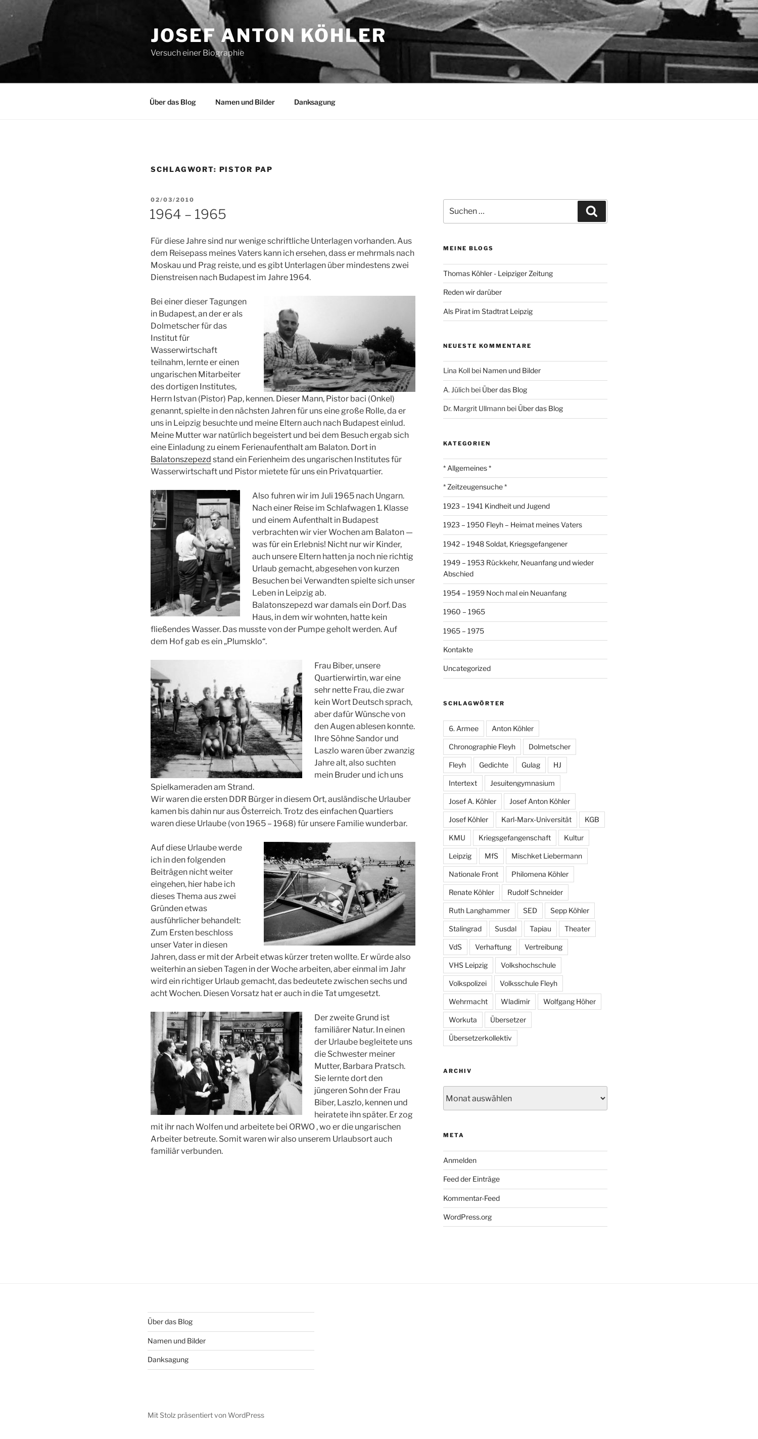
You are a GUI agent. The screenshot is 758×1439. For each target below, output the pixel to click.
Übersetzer (508, 1019)
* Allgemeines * (467, 468)
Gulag (531, 764)
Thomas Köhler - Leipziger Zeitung (498, 273)
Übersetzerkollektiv (480, 1037)
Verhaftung (493, 946)
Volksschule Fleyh (528, 983)
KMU (457, 837)
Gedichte (493, 764)
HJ (557, 764)
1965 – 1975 (463, 630)
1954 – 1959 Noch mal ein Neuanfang (504, 593)
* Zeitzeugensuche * (475, 486)
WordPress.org (467, 1216)
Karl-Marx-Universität (536, 819)
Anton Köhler (513, 728)
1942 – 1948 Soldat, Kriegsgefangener (505, 543)
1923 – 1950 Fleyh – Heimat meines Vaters (512, 524)
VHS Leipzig (468, 965)
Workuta (463, 1019)
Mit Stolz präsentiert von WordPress (206, 1415)
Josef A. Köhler (472, 801)
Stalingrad (465, 928)
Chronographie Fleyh (482, 746)
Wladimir (515, 1001)
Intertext (463, 783)
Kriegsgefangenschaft (515, 837)
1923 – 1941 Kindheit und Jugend (496, 506)
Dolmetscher (550, 746)
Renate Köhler (471, 892)
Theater (577, 928)
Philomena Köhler (539, 874)
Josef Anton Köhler (269, 35)
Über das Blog (173, 102)
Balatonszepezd (181, 459)
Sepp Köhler (569, 910)
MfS (491, 855)
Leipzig (460, 855)
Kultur (574, 837)
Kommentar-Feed (471, 1198)
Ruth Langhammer (479, 910)
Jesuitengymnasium (522, 783)
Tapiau (540, 928)
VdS (455, 946)
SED (530, 910)
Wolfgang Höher (569, 1001)
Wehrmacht (468, 1001)
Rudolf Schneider (535, 892)
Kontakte (458, 649)
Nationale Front (473, 874)
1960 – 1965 (464, 611)
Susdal (505, 928)
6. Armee (464, 728)
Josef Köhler (468, 819)
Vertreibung (543, 946)
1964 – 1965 (188, 214)
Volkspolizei (468, 983)
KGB (592, 819)
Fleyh (457, 764)
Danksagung (315, 102)
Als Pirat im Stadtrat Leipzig (488, 311)
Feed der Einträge (471, 1179)
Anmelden (460, 1160)
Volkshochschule (528, 965)
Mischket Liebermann (546, 855)
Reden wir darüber (472, 292)
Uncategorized (467, 668)
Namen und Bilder (245, 102)
